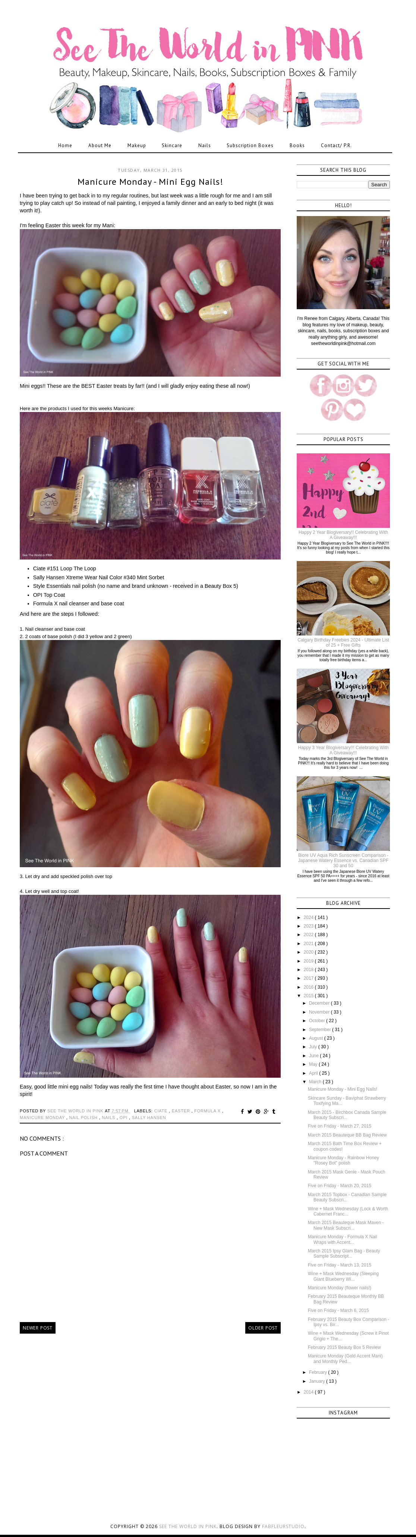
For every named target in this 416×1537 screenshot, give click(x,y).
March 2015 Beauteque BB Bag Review (347, 1135)
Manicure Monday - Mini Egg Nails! (342, 1089)
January (317, 1381)
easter (182, 1111)
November (320, 1012)
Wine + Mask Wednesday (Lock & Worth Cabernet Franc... (348, 1211)
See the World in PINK (188, 1526)
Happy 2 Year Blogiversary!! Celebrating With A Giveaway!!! (343, 535)
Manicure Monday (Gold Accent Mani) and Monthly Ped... (345, 1358)
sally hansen (149, 1117)
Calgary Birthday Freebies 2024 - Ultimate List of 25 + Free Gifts (343, 642)
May (314, 1064)
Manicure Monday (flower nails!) (339, 1287)
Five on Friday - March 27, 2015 (339, 1126)
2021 (309, 943)
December (320, 1003)
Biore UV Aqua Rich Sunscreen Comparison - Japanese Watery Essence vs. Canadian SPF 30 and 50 (343, 861)
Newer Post (38, 1328)
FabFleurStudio (283, 1526)
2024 (309, 917)
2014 (309, 1392)
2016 (309, 987)
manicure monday (43, 1117)
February (318, 1372)
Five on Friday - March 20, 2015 (339, 1185)
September (320, 1029)
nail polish (84, 1117)
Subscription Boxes (250, 145)
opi (124, 1117)
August (316, 1038)
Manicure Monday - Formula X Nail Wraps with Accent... (342, 1239)
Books (297, 145)
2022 (309, 934)
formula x (208, 1111)
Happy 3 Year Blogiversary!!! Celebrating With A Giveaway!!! (343, 750)
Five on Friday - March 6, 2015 (338, 1310)
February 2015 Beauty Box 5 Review (344, 1347)
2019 (309, 961)
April (314, 1073)
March (316, 1081)
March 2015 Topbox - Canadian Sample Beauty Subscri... (347, 1197)
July (313, 1046)
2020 (309, 952)
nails (109, 1117)
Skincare (172, 145)
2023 (309, 926)
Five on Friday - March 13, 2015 (339, 1265)
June (314, 1055)
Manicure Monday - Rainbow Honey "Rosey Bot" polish (343, 1160)
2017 (309, 978)
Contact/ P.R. (336, 145)
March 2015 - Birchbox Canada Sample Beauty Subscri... (347, 1115)
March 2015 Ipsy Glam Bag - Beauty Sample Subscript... (344, 1253)
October (317, 1020)
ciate (161, 1111)
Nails (204, 145)
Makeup (136, 145)
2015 (309, 995)
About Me (99, 145)
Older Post (263, 1328)
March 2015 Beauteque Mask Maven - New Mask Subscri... (346, 1225)
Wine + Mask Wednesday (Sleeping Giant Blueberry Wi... (343, 1276)
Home (65, 145)
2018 (309, 969)
